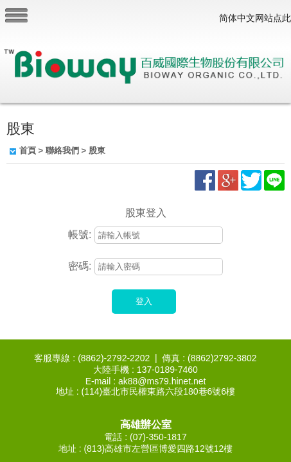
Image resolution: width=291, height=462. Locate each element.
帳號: (79, 234)
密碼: (79, 266)
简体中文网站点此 (255, 18)
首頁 (27, 150)
